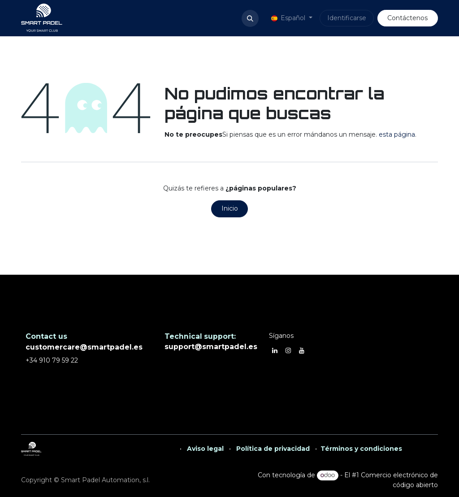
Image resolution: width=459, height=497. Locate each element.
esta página (397, 134)
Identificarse (346, 18)
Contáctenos (407, 18)
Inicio (229, 208)
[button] (250, 18)
